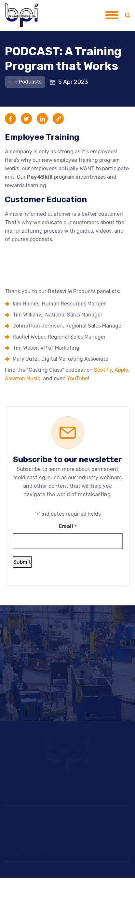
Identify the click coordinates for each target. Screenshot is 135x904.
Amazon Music (22, 378)
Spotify (103, 370)
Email (67, 526)
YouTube (77, 378)
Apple (121, 370)
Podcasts (25, 82)
